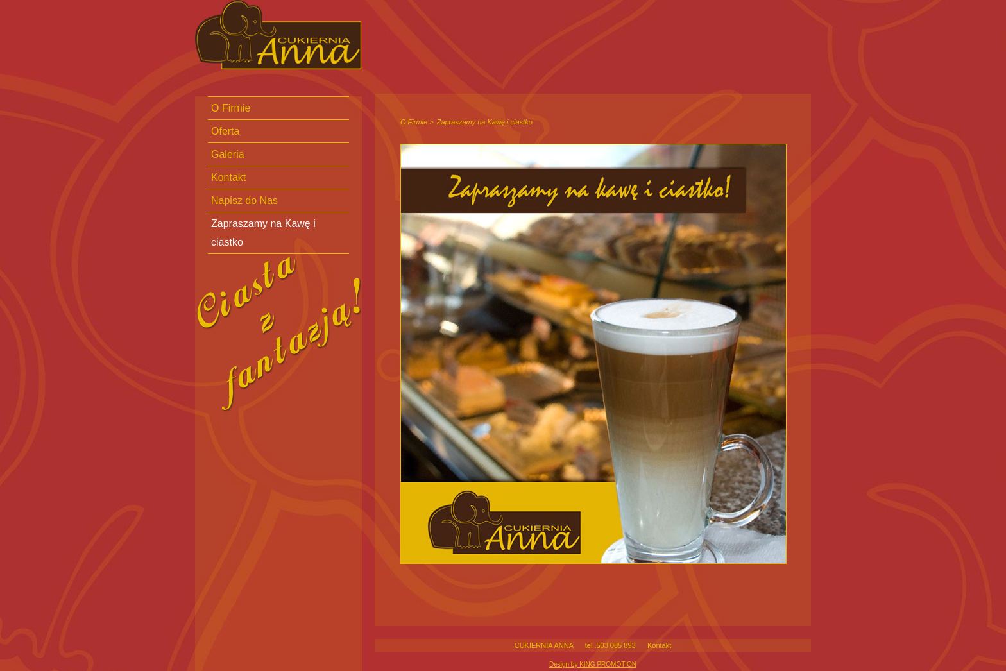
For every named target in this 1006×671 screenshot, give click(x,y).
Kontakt (659, 645)
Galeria (227, 154)
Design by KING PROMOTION (592, 664)
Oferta (225, 131)
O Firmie (413, 122)
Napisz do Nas (244, 200)
